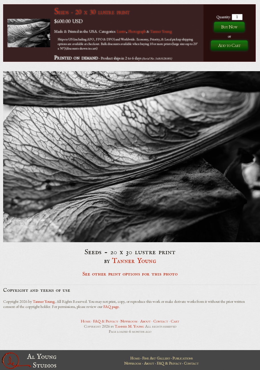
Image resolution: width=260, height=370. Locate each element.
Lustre (121, 31)
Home (85, 321)
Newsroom (129, 321)
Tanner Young (161, 31)
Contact (160, 321)
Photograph (137, 31)
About (145, 321)
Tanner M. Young (129, 326)
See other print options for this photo (130, 274)
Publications (182, 358)
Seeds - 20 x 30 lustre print (92, 11)
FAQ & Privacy (105, 321)
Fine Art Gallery (156, 358)
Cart (175, 321)
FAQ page (111, 306)
